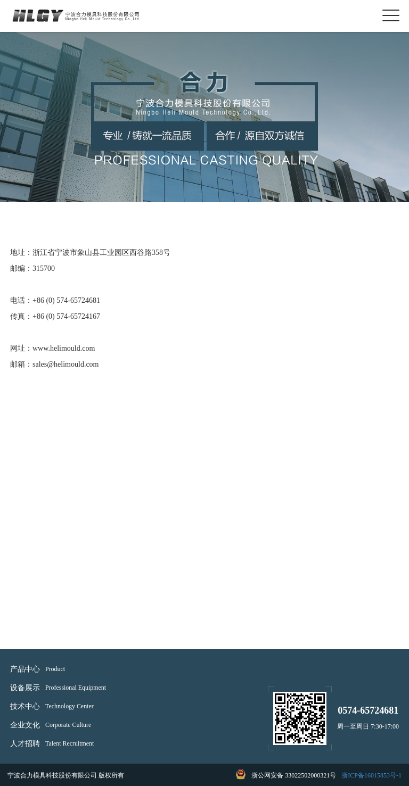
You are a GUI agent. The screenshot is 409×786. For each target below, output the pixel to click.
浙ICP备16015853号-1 (371, 775)
